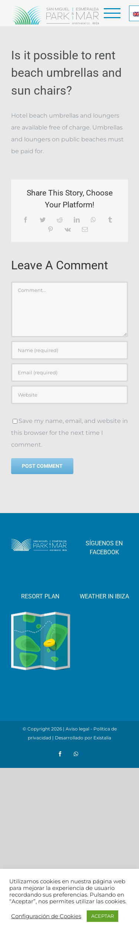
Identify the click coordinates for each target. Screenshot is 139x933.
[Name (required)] (69, 350)
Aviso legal (77, 729)
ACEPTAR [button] (102, 916)
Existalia (102, 737)
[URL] (69, 394)
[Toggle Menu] (112, 13)
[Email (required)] (69, 372)
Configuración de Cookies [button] (46, 916)
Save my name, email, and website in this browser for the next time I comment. (69, 432)
